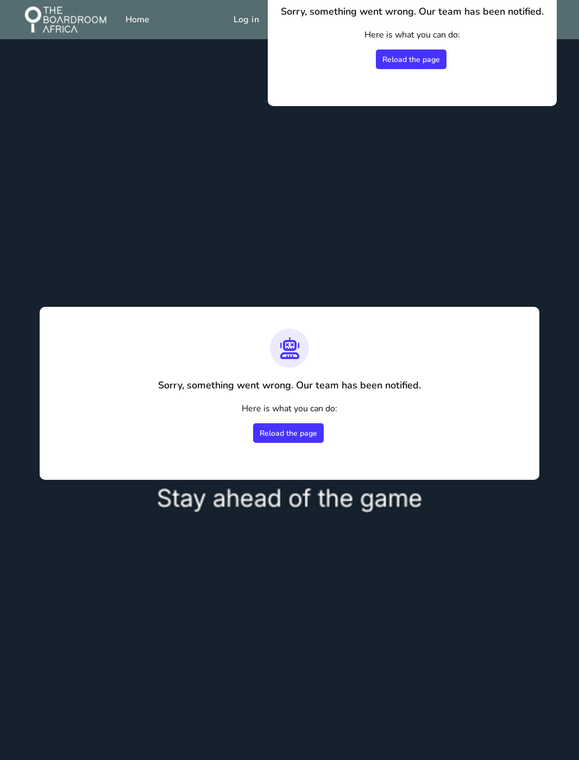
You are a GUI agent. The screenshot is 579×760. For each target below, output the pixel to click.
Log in (246, 20)
